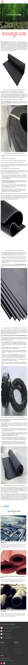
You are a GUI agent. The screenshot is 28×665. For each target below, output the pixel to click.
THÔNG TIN (3, 652)
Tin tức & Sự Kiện (4, 648)
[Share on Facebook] (8, 506)
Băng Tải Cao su (18, 645)
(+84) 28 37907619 (5, 658)
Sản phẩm (3, 647)
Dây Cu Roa (17, 647)
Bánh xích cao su (18, 650)
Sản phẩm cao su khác (19, 652)
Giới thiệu (3, 645)
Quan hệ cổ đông (4, 650)
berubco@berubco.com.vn (7, 660)
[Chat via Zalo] (6, 506)
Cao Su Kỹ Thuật (18, 648)
